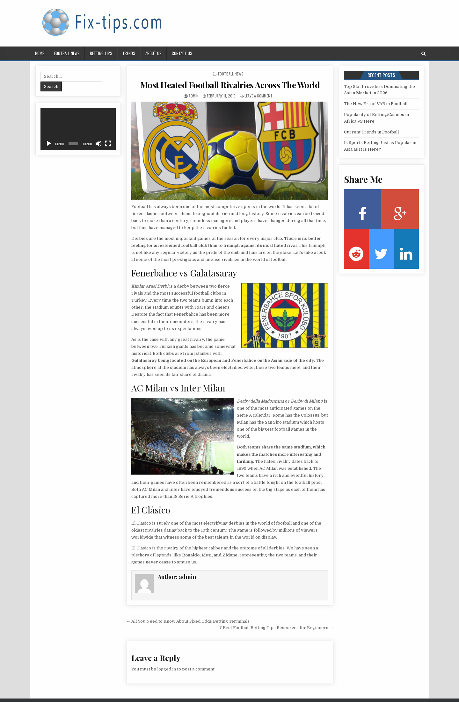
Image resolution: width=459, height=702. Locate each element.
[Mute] (98, 143)
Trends (128, 53)
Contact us (182, 53)
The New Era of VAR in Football (375, 103)
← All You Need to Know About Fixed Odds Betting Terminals (188, 621)
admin (194, 95)
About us (153, 53)
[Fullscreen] (108, 143)
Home (39, 53)
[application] (78, 129)
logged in (166, 669)
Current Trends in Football (371, 132)
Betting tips (101, 53)
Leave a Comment (258, 95)
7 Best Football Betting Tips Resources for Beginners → (276, 627)
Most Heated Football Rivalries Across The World (230, 84)
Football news (67, 53)
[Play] (49, 143)
